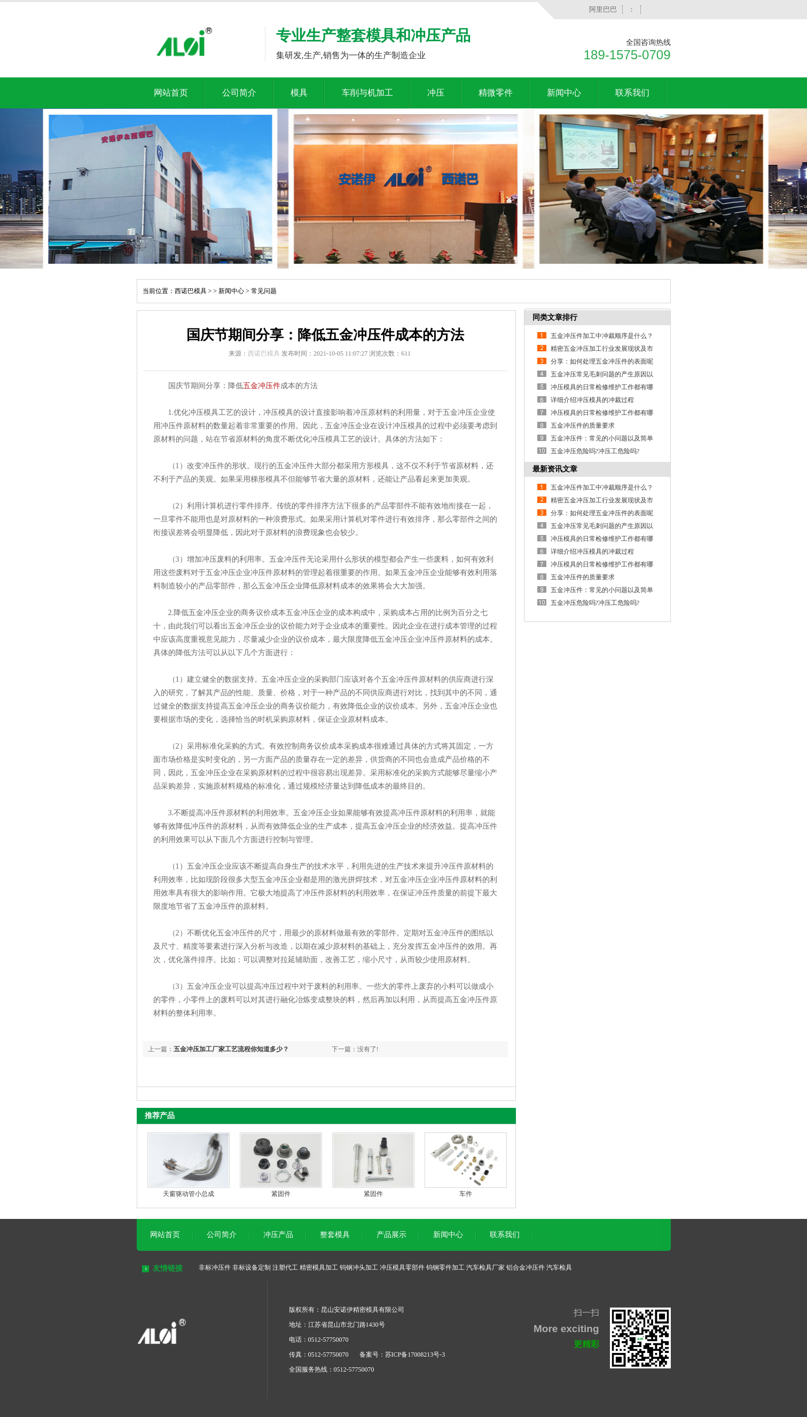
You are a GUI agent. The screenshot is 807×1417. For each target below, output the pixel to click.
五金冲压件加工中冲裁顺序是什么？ (602, 336)
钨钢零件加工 (445, 1267)
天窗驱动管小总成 (188, 1194)
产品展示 (391, 1235)
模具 (299, 92)
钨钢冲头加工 (359, 1267)
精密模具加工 (319, 1267)
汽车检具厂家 (485, 1267)
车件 (465, 1194)
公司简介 (239, 92)
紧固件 (281, 1194)
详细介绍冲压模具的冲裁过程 (592, 400)
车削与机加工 (367, 92)
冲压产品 (278, 1235)
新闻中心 (564, 92)
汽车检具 (559, 1267)
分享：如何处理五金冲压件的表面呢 (602, 361)
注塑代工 (285, 1267)
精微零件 (496, 92)
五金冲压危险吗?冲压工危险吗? (595, 451)
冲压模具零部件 (402, 1267)
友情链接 (168, 1268)
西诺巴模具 (191, 291)
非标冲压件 (215, 1267)
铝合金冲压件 (525, 1267)
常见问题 (264, 291)
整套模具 (335, 1235)
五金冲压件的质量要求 (583, 425)
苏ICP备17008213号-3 (415, 1354)
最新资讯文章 (554, 469)
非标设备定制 (251, 1267)
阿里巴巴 (603, 9)
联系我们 (632, 92)
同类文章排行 (554, 317)
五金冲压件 (261, 386)
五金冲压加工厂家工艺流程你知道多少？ (231, 1049)
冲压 (435, 92)
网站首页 (171, 92)
